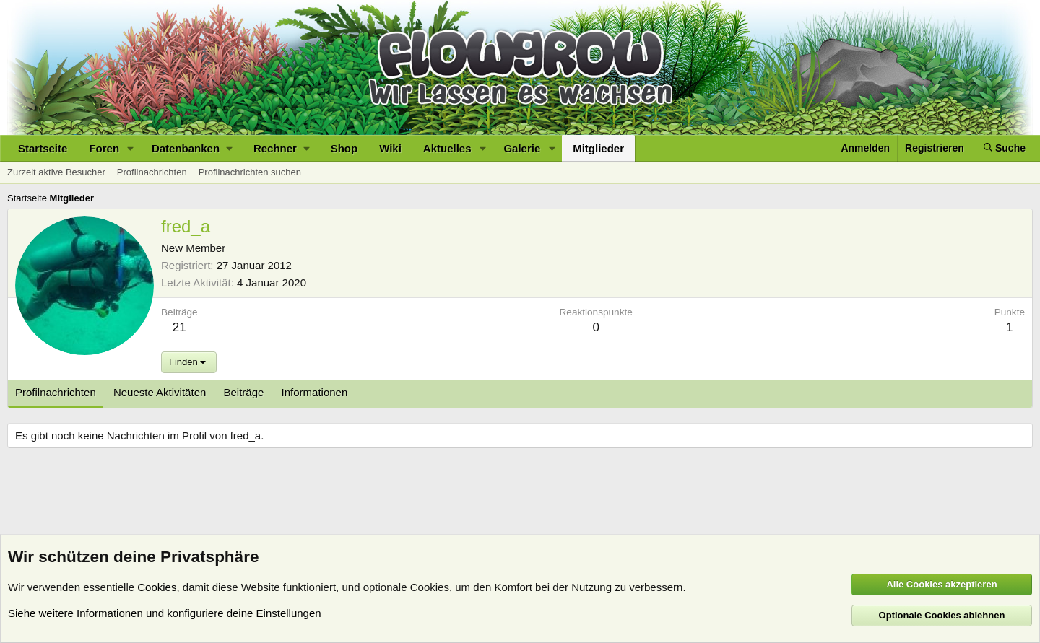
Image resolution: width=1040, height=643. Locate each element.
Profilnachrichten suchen (250, 172)
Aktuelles (447, 148)
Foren (104, 148)
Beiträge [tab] (244, 392)
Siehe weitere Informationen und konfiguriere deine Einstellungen (164, 613)
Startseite (42, 148)
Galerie (521, 148)
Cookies (156, 587)
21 (179, 327)
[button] (131, 148)
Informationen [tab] (315, 392)
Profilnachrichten (152, 172)
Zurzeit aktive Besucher (56, 172)
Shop (344, 148)
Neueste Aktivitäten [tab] (159, 392)
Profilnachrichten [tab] (55, 392)
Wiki (390, 148)
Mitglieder (598, 148)
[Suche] (1004, 148)
